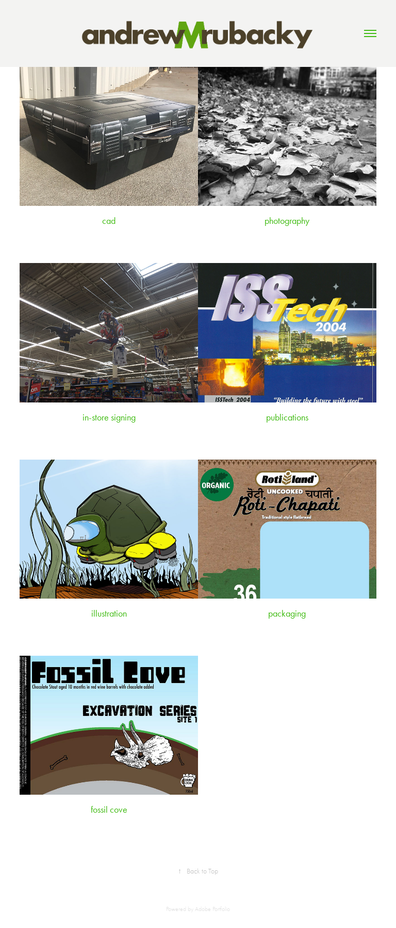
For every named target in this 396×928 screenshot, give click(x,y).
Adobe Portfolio (212, 909)
